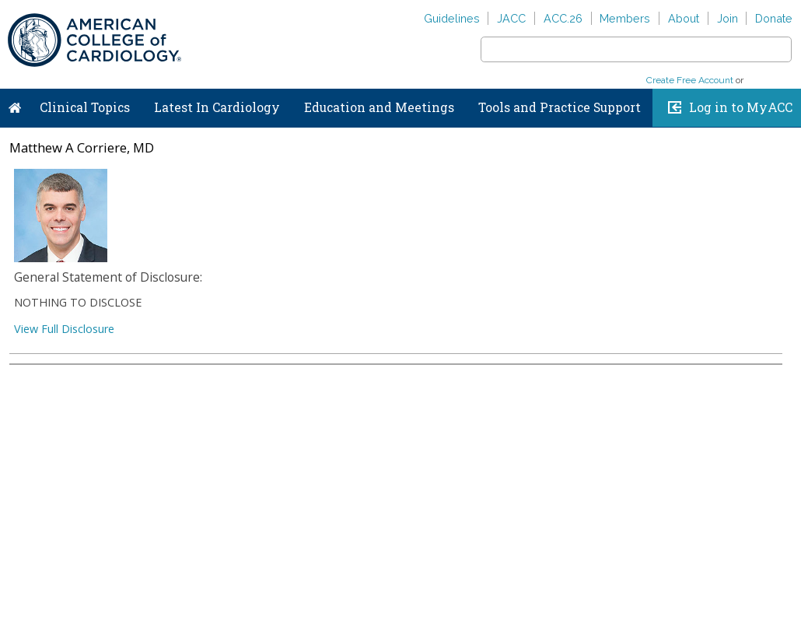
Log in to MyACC (740, 107)
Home (15, 104)
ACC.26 (563, 18)
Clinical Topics (85, 107)
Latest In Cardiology (217, 107)
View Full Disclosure (64, 328)
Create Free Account (689, 80)
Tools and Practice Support (559, 107)
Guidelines (452, 18)
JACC (511, 18)
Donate (773, 18)
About (683, 18)
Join (727, 18)
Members (625, 18)
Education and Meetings (379, 107)
